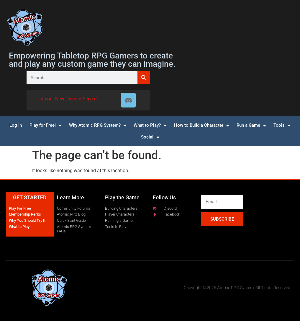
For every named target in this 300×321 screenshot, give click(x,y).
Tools (281, 125)
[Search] (143, 77)
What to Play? (150, 125)
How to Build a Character (201, 125)
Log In (15, 125)
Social (150, 137)
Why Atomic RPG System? (97, 125)
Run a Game (251, 125)
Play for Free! (45, 125)
